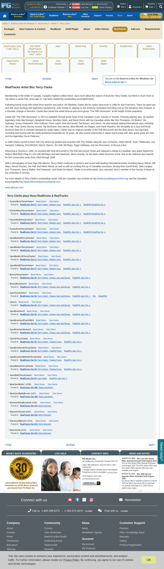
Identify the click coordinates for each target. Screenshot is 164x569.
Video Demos (102, 29)
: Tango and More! (37, 387)
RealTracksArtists (13, 62)
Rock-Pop (80, 46)
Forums (48, 528)
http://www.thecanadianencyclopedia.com (39, 181)
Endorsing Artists (53, 540)
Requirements (152, 29)
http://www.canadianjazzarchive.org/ (110, 178)
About (86, 29)
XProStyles (81, 62)
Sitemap (11, 549)
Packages (9, 29)
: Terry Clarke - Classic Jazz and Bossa (45, 278)
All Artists (46, 78)
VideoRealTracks (149, 47)
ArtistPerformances (35, 62)
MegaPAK (102, 296)
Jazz (57, 46)
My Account (88, 544)
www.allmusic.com (14, 187)
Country (103, 46)
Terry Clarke (65, 23)
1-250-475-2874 (101, 4)
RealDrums (126, 46)
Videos (123, 540)
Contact (11, 532)
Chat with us (111, 510)
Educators (12, 544)
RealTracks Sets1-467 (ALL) (12, 47)
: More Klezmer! (36, 406)
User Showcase (52, 532)
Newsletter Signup (92, 532)
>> (116, 82)
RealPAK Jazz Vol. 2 (58, 378)
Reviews (48, 549)
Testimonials (51, 544)
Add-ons (135, 29)
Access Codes (112, 472)
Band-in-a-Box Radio (55, 536)
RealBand (55, 29)
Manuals (124, 536)
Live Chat (84, 7)
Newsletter (133, 500)
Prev (9, 78)
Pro (94, 296)
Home (5, 23)
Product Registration (130, 544)
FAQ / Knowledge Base (132, 532)
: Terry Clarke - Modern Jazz (40, 205)
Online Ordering (105, 7)
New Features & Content (32, 29)
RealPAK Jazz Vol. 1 (72, 205)
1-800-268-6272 (86, 4)
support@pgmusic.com (90, 478)
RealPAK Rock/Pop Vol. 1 (94, 205)
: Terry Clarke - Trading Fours (41, 342)
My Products (88, 548)
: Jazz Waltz (33, 378)
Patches (124, 528)
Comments (10, 34)
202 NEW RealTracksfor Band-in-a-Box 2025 (35, 50)
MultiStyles (103, 62)
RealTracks (43, 23)
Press (10, 536)
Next (94, 78)
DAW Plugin (72, 29)
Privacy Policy (71, 560)
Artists (53, 23)
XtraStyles (58, 62)
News (85, 528)
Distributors (13, 540)
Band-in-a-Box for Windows (23, 23)
